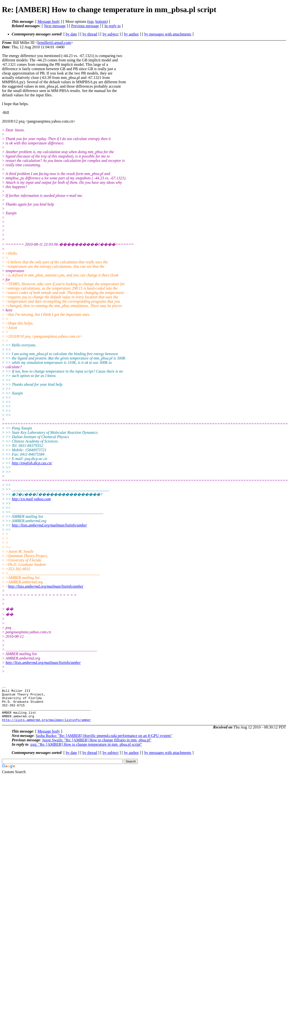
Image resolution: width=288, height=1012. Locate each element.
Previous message (85, 26)
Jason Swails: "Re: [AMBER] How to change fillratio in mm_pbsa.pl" (96, 747)
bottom (100, 21)
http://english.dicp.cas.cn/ (32, 463)
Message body (48, 21)
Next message (55, 26)
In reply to (113, 26)
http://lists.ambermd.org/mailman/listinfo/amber (49, 525)
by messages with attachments (167, 34)
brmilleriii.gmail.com (54, 43)
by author (131, 34)
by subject (110, 34)
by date (71, 34)
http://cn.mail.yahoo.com (31, 499)
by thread (90, 34)
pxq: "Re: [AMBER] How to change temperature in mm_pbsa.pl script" (86, 752)
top (90, 21)
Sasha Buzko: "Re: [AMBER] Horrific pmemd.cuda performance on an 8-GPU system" (104, 743)
